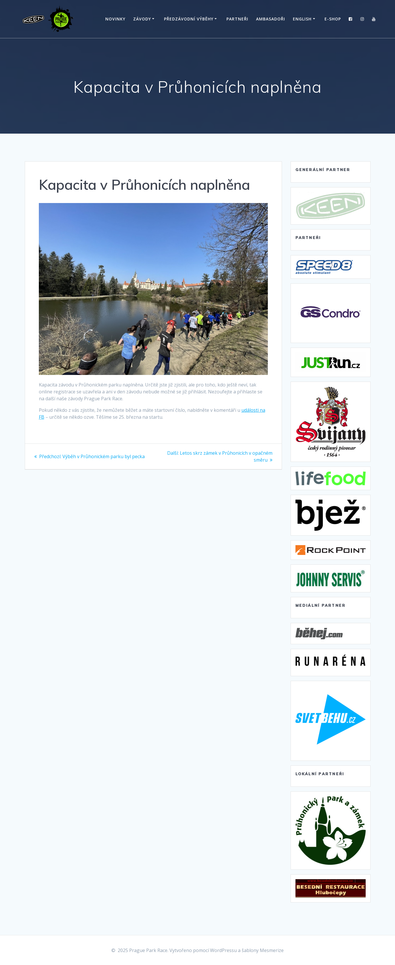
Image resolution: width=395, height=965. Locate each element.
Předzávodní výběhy (188, 19)
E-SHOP (333, 19)
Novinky (115, 19)
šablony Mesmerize (263, 950)
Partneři (237, 19)
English (302, 19)
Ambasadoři (270, 19)
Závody (142, 19)
